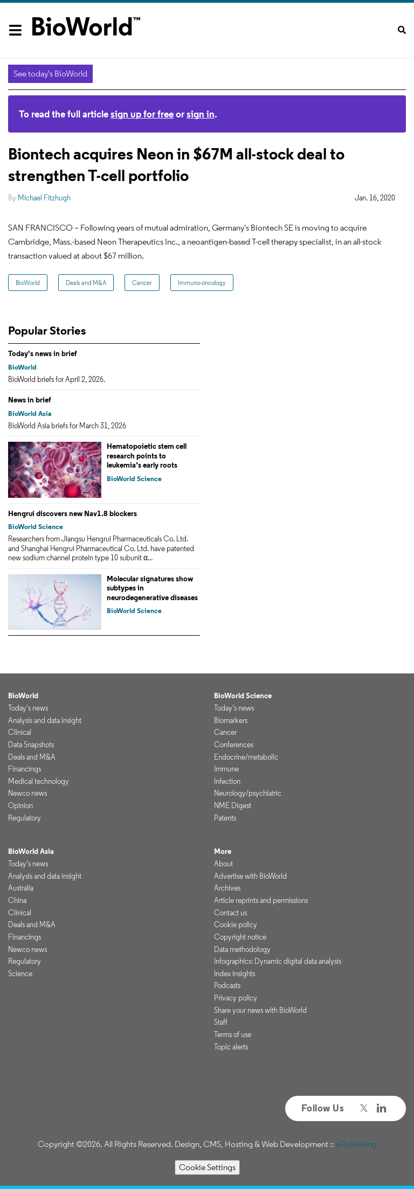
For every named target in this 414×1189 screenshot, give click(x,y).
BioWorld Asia (29, 413)
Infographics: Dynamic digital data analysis (277, 961)
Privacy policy (235, 998)
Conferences (233, 744)
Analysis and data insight (44, 720)
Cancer (142, 283)
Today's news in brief (42, 353)
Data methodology (242, 949)
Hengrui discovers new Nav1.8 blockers (72, 513)
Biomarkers (230, 720)
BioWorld (28, 283)
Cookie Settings (207, 1167)
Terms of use (232, 1034)
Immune (226, 769)
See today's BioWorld (50, 73)
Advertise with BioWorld (250, 876)
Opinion (20, 805)
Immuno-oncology (202, 283)
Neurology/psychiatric (247, 793)
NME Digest (232, 805)
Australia (20, 888)
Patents (225, 818)
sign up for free (142, 114)
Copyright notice (240, 937)
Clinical (19, 732)
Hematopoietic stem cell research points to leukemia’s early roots (147, 455)
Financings (24, 769)
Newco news (27, 793)
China (17, 900)
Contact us (230, 912)
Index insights (234, 973)
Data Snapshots (31, 744)
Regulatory (24, 818)
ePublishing (356, 1144)
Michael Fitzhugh (44, 198)
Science (20, 973)
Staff (220, 1022)
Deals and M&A (86, 283)
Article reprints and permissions (261, 900)
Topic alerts (231, 1047)
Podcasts (227, 985)
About (223, 863)
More (222, 851)
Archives (227, 888)
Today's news (28, 708)
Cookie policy (235, 924)
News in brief (29, 400)
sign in (201, 114)
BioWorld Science (134, 478)
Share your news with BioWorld (260, 1010)
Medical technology (38, 781)
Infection (227, 781)
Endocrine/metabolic (246, 757)
